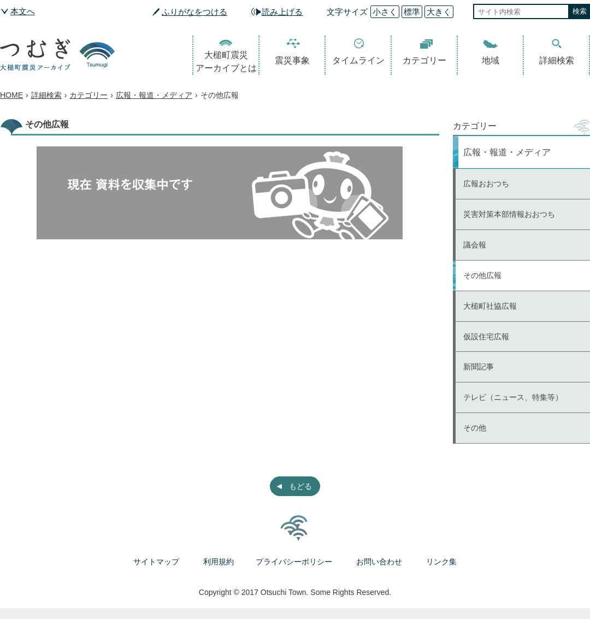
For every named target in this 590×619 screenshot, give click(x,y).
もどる (300, 486)
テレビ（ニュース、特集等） (513, 397)
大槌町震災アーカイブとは (226, 61)
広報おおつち (486, 183)
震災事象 (292, 60)
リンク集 (441, 561)
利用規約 (218, 561)
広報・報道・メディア (154, 95)
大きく (439, 11)
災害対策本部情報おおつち (509, 214)
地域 (490, 60)
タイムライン (358, 60)
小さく (385, 11)
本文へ (22, 11)
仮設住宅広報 (486, 336)
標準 (412, 11)
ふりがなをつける (194, 11)
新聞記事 (478, 366)
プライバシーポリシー (294, 561)
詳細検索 (556, 60)
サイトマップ (156, 561)
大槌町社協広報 (490, 306)
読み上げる (282, 11)
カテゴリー (424, 60)
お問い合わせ (379, 561)
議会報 (474, 244)
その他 (474, 427)
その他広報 (482, 275)
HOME (11, 95)
